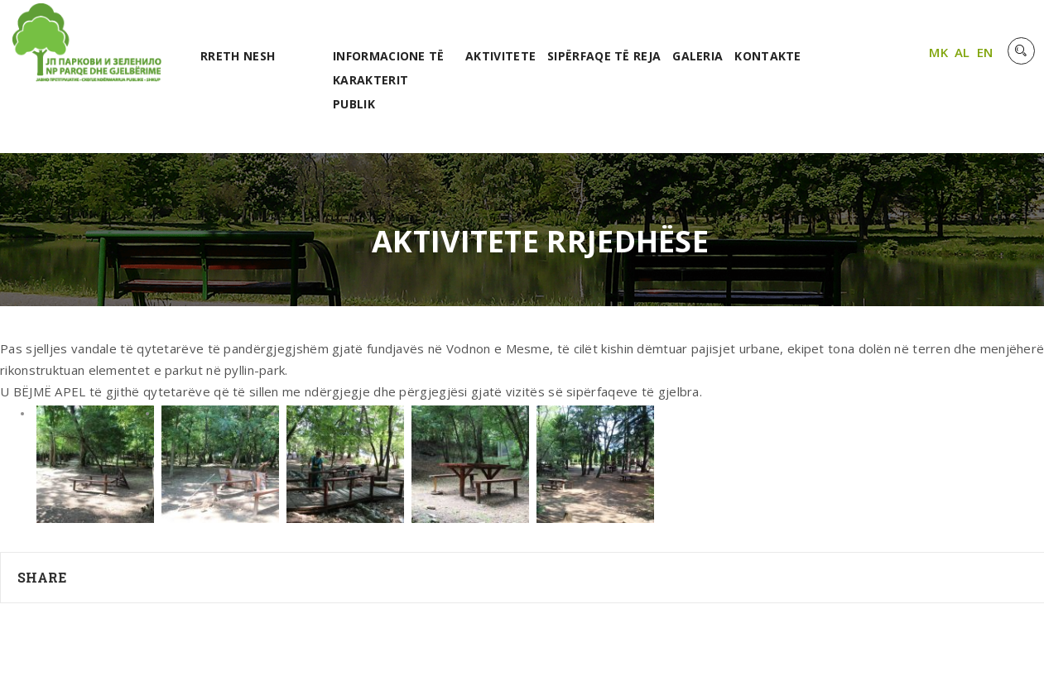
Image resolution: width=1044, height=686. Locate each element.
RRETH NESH (237, 56)
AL (962, 52)
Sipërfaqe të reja (604, 56)
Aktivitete (500, 56)
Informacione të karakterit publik (389, 80)
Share (42, 577)
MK (938, 52)
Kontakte (767, 56)
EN (985, 52)
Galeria (697, 56)
